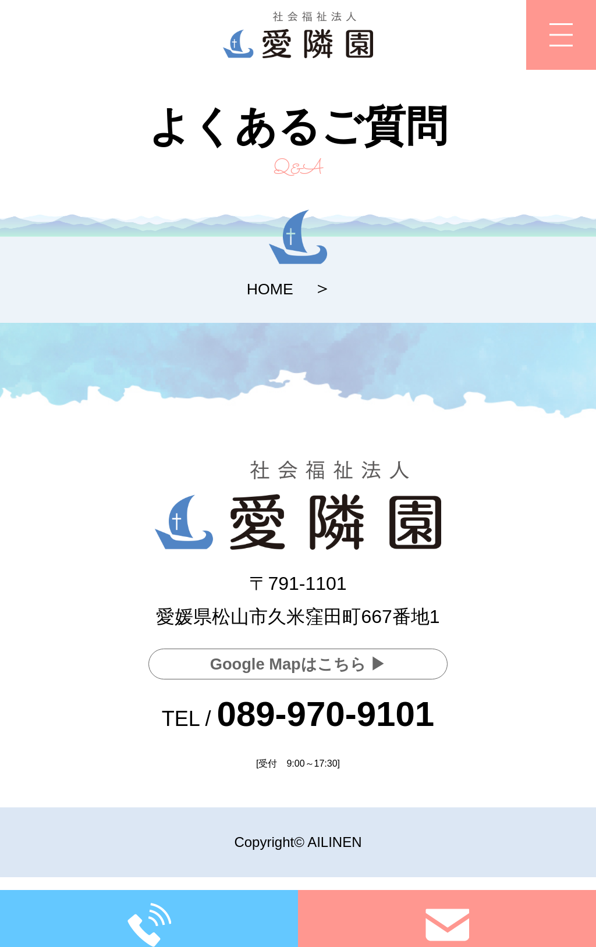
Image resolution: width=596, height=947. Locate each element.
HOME (270, 287)
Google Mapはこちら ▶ (298, 661)
